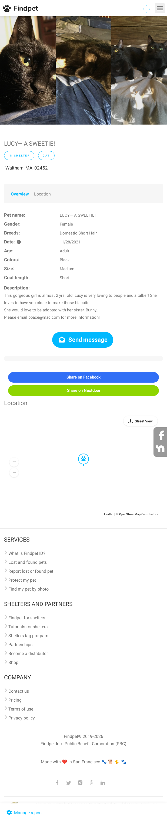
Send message (83, 339)
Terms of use (20, 709)
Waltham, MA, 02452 (26, 168)
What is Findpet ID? (26, 553)
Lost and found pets (27, 562)
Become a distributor (28, 653)
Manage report (23, 812)
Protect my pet (22, 580)
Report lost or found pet (30, 571)
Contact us (18, 691)
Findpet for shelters (26, 617)
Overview (20, 194)
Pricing (15, 700)
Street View (144, 421)
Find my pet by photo (28, 589)
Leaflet (108, 514)
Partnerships (20, 644)
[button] (79, 453)
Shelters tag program (28, 635)
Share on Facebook (83, 377)
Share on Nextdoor (83, 390)
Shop (13, 662)
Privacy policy (21, 718)
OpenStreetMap (130, 514)
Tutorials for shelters (28, 626)
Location (42, 194)
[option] (28, 70)
